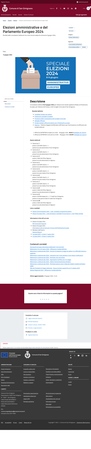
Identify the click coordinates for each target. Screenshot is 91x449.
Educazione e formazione (52, 369)
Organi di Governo (5, 369)
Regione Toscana (5, 2)
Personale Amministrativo (7, 383)
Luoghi (70, 382)
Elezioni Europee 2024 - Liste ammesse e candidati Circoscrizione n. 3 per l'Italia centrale (57, 214)
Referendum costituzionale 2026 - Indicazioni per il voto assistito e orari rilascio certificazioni (56, 255)
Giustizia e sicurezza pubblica (53, 372)
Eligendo (37, 125)
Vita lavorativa (27, 374)
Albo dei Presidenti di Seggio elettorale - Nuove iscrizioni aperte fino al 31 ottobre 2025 (55, 268)
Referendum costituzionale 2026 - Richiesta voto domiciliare (47, 258)
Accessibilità (8, 422)
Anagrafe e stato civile (29, 369)
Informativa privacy (51, 401)
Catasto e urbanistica (28, 380)
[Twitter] (59, 8)
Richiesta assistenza (28, 401)
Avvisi (69, 374)
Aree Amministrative (6, 372)
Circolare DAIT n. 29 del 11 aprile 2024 (43, 234)
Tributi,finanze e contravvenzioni (54, 374)
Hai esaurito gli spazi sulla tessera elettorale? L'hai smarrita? (47, 247)
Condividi (72, 28)
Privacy (15, 422)
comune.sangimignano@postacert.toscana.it (13, 411)
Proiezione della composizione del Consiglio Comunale (50, 119)
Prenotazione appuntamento (30, 393)
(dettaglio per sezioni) (80, 133)
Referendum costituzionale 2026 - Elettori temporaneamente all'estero (50, 262)
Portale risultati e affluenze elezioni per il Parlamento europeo (52, 123)
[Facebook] (55, 8)
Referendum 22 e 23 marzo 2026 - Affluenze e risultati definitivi (48, 249)
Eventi (70, 385)
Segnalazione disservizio (29, 396)
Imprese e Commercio (28, 377)
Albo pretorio (49, 396)
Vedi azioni (72, 31)
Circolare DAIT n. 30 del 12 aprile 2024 (43, 236)
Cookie (20, 422)
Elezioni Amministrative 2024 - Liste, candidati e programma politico (52, 211)
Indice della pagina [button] (9, 99)
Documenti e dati (5, 385)
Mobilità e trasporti (28, 383)
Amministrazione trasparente (53, 393)
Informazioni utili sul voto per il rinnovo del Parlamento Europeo (50, 228)
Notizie (15, 20)
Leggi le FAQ (26, 399)
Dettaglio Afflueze (40, 121)
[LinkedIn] (70, 8)
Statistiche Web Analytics (83, 422)
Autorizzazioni (49, 382)
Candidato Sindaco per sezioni (43, 114)
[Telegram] (74, 8)
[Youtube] (63, 8)
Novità (9, 20)
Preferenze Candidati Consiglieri (44, 117)
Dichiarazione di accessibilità (53, 407)
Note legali (48, 404)
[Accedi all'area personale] (82, 2)
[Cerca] (88, 8)
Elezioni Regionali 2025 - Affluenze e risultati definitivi (45, 270)
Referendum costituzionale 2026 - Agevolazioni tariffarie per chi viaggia (50, 260)
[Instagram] (67, 8)
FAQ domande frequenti (39, 224)
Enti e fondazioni (5, 377)
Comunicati (71, 372)
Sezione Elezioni (37, 232)
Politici (3, 380)
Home (4, 20)
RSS (2, 422)
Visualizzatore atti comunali (53, 399)
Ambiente (48, 377)
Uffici (2, 374)
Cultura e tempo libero (29, 372)
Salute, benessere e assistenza (54, 380)
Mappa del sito (27, 422)
